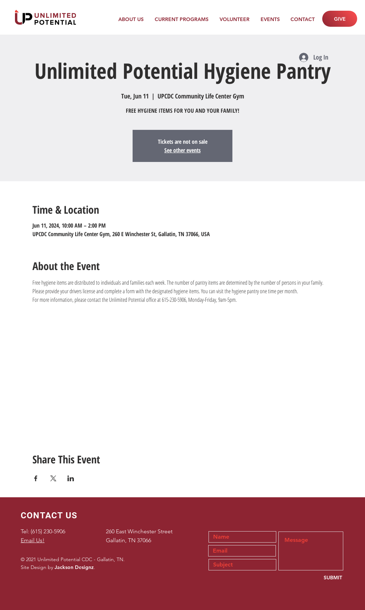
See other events (182, 150)
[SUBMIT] (318, 578)
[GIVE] (339, 19)
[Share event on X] (53, 478)
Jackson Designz (74, 567)
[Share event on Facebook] (35, 478)
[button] (131, 19)
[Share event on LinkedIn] (70, 478)
